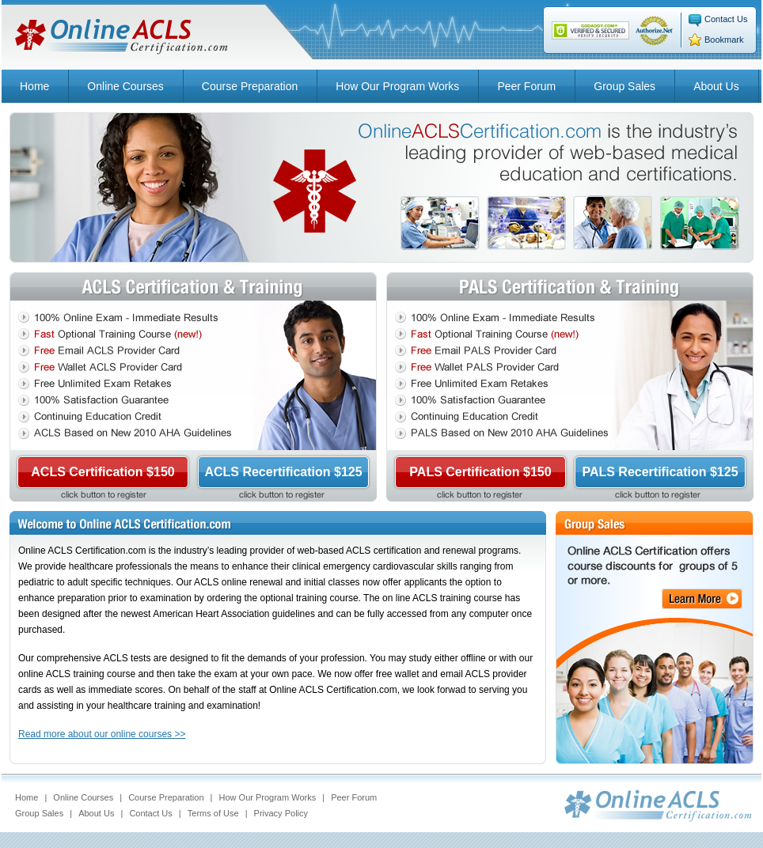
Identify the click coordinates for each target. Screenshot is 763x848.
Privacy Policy (281, 813)
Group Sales (624, 86)
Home (34, 86)
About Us (716, 86)
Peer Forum (526, 86)
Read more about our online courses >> (101, 734)
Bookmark (724, 39)
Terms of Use (213, 813)
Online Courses (125, 86)
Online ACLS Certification (122, 37)
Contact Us (725, 19)
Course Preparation (250, 86)
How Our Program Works (397, 86)
